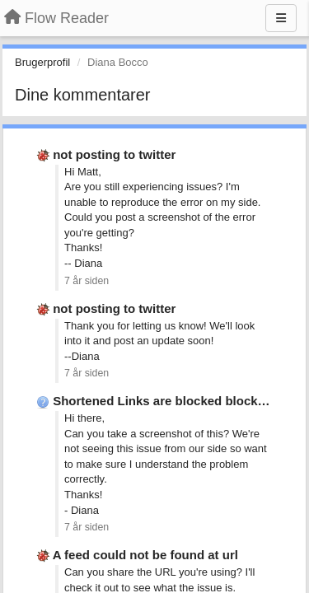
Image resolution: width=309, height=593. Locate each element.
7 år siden (86, 281)
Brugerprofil (42, 62)
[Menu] (281, 18)
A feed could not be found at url (145, 555)
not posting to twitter (114, 154)
